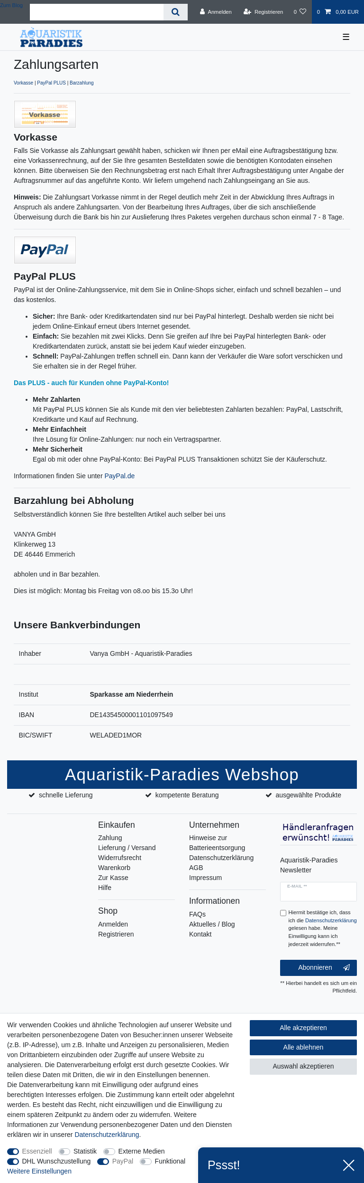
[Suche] (176, 12)
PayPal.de (119, 476)
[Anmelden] (216, 12)
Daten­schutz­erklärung (106, 1134)
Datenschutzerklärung (221, 857)
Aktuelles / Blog (212, 924)
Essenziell (37, 1151)
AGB (196, 867)
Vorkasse (23, 82)
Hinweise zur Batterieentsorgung (217, 843)
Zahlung (110, 838)
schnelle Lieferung (66, 795)
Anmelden (113, 924)
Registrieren (116, 934)
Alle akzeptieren (303, 1028)
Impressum (205, 877)
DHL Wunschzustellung (56, 1161)
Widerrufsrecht (119, 857)
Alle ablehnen (303, 1047)
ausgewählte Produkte (308, 795)
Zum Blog (11, 5)
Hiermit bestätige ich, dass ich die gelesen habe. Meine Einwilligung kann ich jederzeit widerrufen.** (323, 928)
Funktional (170, 1161)
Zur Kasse (113, 877)
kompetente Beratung (187, 795)
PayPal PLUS (51, 82)
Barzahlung (82, 82)
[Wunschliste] (299, 12)
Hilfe (104, 887)
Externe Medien (141, 1151)
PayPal (122, 1161)
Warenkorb (114, 867)
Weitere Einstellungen (39, 1171)
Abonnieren (324, 968)
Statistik (85, 1151)
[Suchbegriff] (97, 12)
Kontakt (200, 934)
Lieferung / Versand (126, 848)
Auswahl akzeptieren (303, 1066)
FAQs (197, 914)
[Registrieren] (263, 12)
